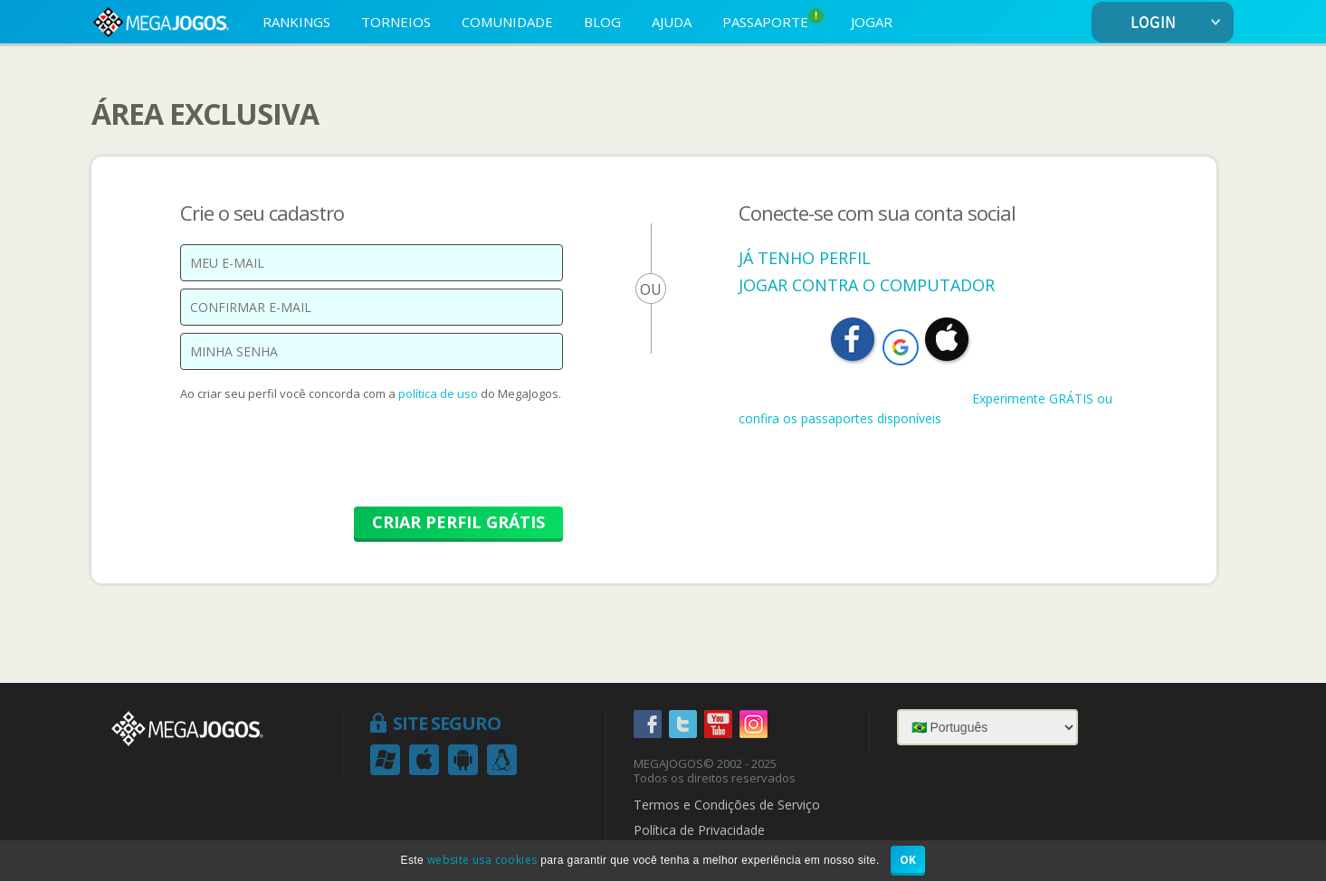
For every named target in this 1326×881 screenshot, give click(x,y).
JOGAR (871, 22)
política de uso (438, 393)
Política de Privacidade (699, 830)
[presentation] (317, 463)
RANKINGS (296, 22)
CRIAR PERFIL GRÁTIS (458, 522)
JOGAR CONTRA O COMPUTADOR (867, 285)
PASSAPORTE (773, 19)
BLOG (602, 22)
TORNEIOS (396, 22)
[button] (900, 347)
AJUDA (672, 22)
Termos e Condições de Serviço (727, 805)
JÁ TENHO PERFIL (805, 258)
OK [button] (908, 859)
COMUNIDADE (507, 22)
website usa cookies (482, 859)
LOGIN (1178, 23)
